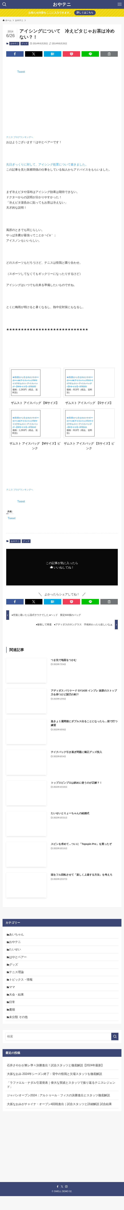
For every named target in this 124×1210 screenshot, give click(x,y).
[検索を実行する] (115, 1050)
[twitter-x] (62, 1200)
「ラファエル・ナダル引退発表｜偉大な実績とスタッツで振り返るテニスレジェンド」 (61, 1098)
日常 (13, 1013)
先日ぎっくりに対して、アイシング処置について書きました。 (47, 164)
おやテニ (62, 4)
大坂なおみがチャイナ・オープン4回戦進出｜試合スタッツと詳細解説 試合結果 (59, 1117)
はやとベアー (19, 961)
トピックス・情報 (22, 987)
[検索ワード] (62, 1050)
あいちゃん (18, 935)
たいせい (16, 952)
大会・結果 (18, 1004)
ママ (13, 995)
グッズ (24, 43)
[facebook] (57, 1200)
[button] (15, 54)
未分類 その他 (20, 1030)
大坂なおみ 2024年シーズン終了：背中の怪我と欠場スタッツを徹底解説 (54, 1087)
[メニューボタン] (119, 4)
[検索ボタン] (4, 4)
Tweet (21, 71)
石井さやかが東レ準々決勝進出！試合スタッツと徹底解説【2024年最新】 (55, 1079)
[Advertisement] (62, 1152)
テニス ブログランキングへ (19, 137)
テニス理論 (18, 978)
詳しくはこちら (85, 12)
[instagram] (66, 1200)
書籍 (13, 1021)
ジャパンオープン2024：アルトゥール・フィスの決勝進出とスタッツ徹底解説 (58, 1109)
